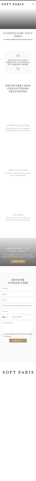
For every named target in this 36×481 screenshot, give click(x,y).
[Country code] (5, 317)
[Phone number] (23, 317)
